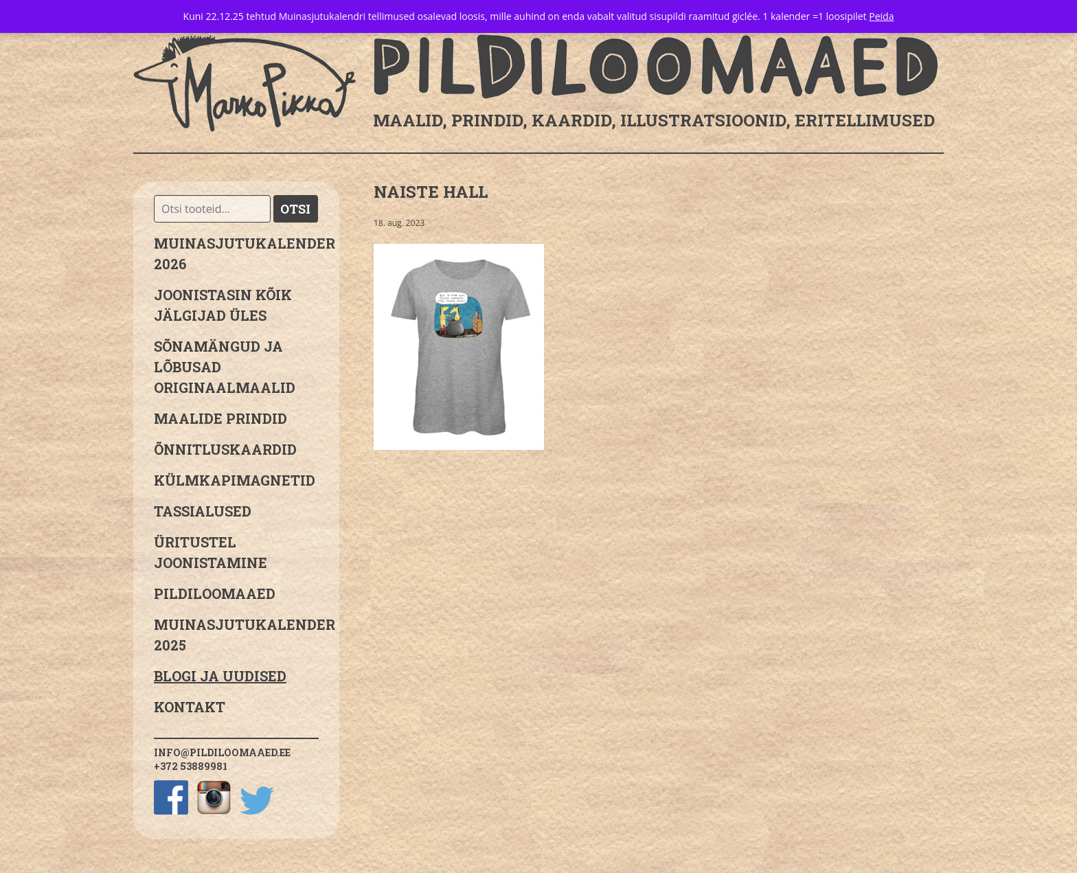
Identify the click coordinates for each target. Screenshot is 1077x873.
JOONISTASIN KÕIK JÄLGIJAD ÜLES (223, 305)
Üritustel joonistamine (210, 552)
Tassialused (202, 511)
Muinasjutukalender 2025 (236, 634)
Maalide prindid (220, 418)
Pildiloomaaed (214, 593)
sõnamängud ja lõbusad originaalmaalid (224, 366)
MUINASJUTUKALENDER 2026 (236, 253)
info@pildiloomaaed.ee (222, 752)
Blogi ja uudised (220, 676)
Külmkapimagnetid (234, 480)
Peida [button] (881, 16)
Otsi (295, 209)
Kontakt (189, 707)
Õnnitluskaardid (225, 449)
